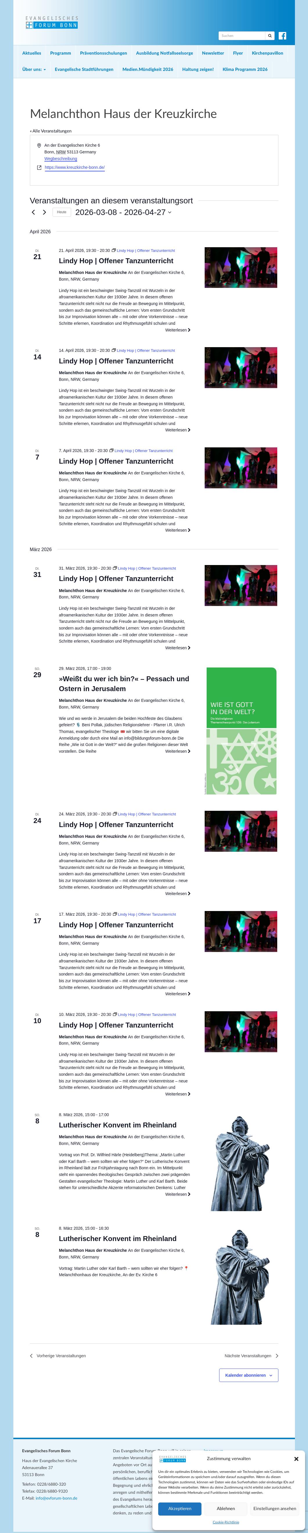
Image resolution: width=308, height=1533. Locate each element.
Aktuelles (31, 53)
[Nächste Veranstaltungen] (44, 212)
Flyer (238, 53)
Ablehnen (226, 1509)
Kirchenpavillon (267, 53)
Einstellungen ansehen (274, 1509)
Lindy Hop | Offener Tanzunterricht (116, 261)
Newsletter (213, 53)
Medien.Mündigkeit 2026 (148, 69)
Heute (61, 212)
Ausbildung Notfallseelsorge (164, 53)
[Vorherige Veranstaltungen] (33, 212)
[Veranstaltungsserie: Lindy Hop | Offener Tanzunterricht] (145, 250)
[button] (296, 1459)
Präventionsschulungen (103, 53)
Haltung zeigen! (198, 69)
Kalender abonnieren (245, 1376)
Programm (60, 53)
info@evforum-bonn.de (56, 1500)
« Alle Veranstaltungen (50, 131)
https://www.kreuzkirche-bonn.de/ (75, 167)
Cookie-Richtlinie (226, 1522)
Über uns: (34, 69)
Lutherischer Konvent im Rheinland (117, 1125)
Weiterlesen (178, 330)
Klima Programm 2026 (245, 69)
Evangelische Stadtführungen (84, 69)
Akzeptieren (179, 1509)
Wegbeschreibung (60, 158)
